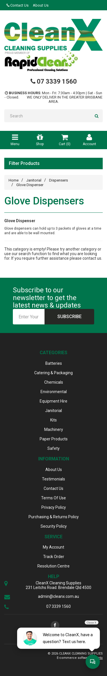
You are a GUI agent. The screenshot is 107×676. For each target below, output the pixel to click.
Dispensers (58, 180)
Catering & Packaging (53, 372)
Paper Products (54, 439)
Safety (53, 448)
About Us (41, 5)
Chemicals (53, 382)
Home (14, 180)
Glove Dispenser (29, 185)
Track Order (53, 556)
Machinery (53, 429)
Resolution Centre (53, 566)
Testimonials (53, 479)
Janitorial (33, 180)
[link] (55, 625)
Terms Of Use (53, 498)
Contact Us (18, 5)
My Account (53, 547)
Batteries (53, 363)
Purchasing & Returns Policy (54, 517)
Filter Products (24, 163)
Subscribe (69, 316)
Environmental (54, 391)
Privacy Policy (53, 507)
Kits (53, 420)
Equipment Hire (53, 401)
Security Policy (54, 526)
